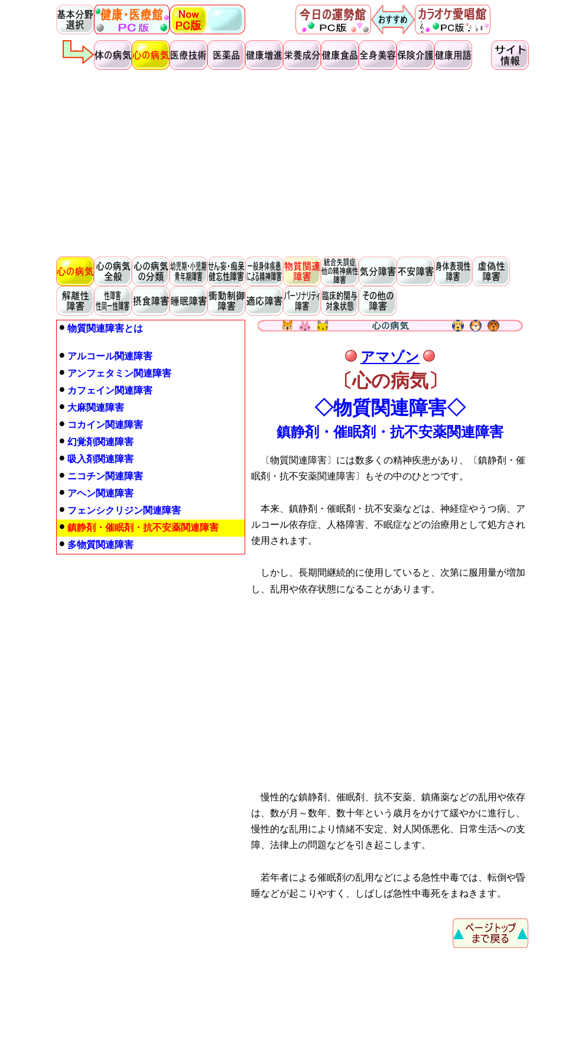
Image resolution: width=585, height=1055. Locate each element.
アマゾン (390, 357)
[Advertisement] (292, 163)
